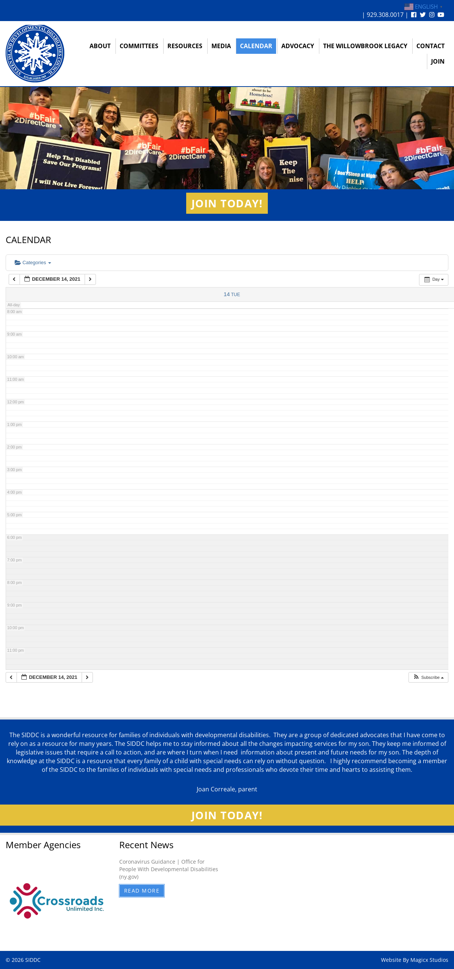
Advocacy (297, 46)
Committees (139, 46)
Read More (142, 890)
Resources (184, 46)
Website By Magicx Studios (414, 959)
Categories (33, 262)
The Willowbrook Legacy (365, 46)
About (100, 46)
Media (221, 46)
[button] (428, 677)
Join (438, 61)
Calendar (256, 46)
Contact (430, 46)
